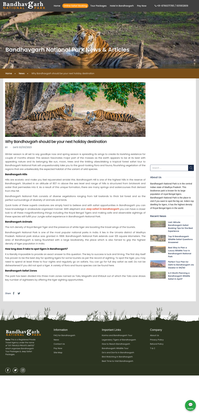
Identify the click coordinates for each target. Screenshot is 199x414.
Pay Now (141, 5)
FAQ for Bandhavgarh (64, 335)
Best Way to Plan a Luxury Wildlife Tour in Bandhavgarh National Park (179, 252)
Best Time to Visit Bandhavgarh (117, 361)
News (22, 73)
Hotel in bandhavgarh (122, 5)
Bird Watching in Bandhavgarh (117, 357)
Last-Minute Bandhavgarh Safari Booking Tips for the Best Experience (180, 227)
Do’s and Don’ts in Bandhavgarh (118, 352)
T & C (152, 348)
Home (57, 5)
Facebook (8, 369)
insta (22, 369)
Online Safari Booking (75, 5)
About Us (154, 335)
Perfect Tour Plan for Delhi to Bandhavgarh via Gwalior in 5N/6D (181, 264)
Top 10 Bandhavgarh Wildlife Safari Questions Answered (180, 239)
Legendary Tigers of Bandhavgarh (119, 339)
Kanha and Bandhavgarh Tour (117, 335)
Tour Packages (98, 5)
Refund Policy (157, 344)
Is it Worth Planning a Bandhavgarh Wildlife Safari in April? (179, 276)
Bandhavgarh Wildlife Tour (115, 348)
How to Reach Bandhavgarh (116, 344)
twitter (15, 369)
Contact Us (59, 344)
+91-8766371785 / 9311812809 (171, 5)
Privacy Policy (157, 339)
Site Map (58, 352)
